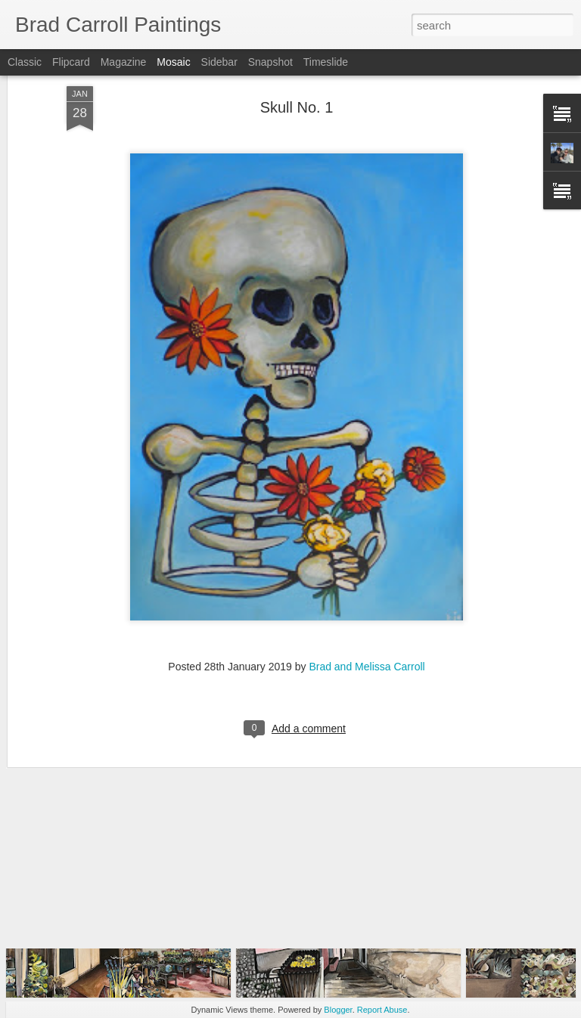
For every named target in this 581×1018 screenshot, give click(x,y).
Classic (25, 62)
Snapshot (270, 62)
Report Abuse (382, 1009)
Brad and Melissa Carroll (366, 609)
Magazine (124, 62)
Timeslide (325, 62)
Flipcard (71, 62)
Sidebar (219, 62)
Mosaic (173, 62)
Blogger (338, 1009)
